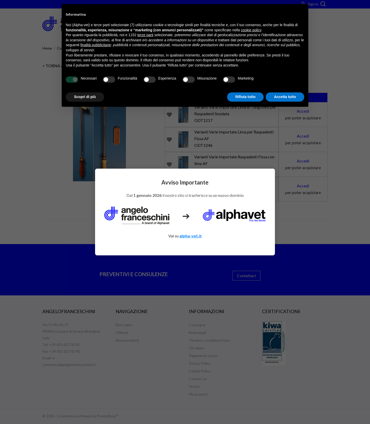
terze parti (145, 35)
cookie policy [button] (251, 30)
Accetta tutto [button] (285, 97)
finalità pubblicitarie (95, 45)
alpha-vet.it (190, 235)
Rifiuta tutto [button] (245, 97)
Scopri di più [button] (85, 97)
